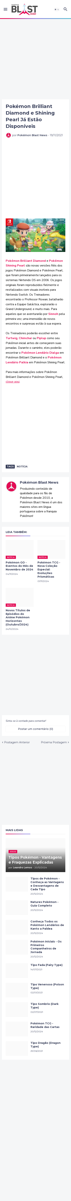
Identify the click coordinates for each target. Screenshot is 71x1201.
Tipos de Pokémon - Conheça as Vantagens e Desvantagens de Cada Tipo (47, 884)
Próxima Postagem (54, 742)
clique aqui (13, 382)
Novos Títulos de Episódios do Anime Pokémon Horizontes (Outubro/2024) (18, 617)
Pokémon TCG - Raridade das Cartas (44, 1025)
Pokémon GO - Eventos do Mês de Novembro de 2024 (19, 566)
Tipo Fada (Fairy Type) (46, 965)
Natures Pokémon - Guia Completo (44, 903)
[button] (5, 9)
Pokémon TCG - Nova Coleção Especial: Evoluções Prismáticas (48, 570)
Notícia (22, 466)
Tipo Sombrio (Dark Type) (44, 1005)
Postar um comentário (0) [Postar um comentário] (35, 729)
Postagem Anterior (17, 742)
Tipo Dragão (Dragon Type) (45, 1044)
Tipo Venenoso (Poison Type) (47, 986)
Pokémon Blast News (39, 482)
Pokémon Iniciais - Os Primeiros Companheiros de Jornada (46, 947)
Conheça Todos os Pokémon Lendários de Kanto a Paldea (47, 925)
